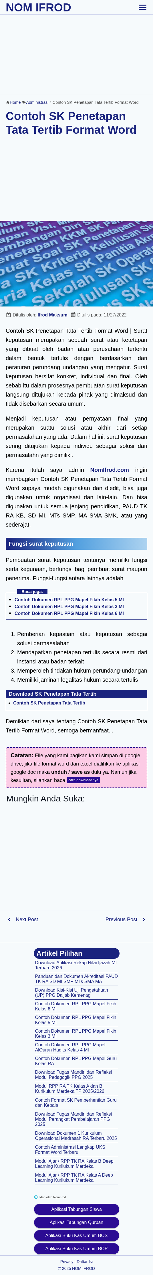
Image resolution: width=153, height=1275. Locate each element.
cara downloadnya (83, 780)
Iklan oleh (50, 1197)
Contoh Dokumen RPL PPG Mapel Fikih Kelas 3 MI (69, 606)
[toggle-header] (142, 7)
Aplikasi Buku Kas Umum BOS (76, 1235)
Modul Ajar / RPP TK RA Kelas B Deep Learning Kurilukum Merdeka (74, 1164)
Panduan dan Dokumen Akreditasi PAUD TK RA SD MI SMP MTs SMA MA (76, 979)
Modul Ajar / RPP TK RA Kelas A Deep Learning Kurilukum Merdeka (74, 1178)
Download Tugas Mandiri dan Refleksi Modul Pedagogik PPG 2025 (73, 1075)
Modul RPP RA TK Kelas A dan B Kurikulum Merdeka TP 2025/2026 (69, 1089)
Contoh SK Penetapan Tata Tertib (49, 703)
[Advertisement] (76, 54)
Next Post (27, 919)
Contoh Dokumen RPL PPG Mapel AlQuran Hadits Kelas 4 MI (70, 1047)
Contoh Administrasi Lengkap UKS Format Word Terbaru (70, 1150)
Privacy (66, 1261)
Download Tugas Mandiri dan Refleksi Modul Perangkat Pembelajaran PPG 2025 (73, 1119)
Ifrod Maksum (52, 314)
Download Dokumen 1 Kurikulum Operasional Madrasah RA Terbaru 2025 (76, 1136)
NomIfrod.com (109, 470)
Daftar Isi (85, 1261)
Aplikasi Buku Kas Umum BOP (76, 1248)
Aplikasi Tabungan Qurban (76, 1222)
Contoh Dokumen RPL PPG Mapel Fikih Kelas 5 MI (69, 599)
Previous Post (121, 919)
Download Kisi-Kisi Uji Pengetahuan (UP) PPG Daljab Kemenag (71, 993)
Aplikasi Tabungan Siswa (76, 1209)
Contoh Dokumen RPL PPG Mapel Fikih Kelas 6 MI (69, 613)
